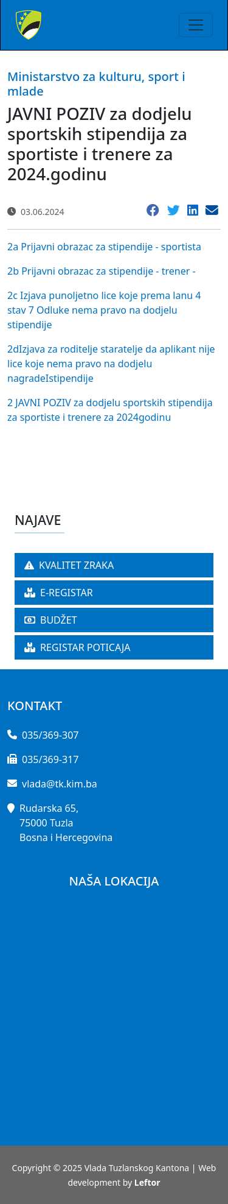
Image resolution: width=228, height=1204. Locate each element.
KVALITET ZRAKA (69, 565)
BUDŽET (50, 620)
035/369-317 (50, 759)
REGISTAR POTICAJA (77, 647)
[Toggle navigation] (196, 25)
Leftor (147, 1182)
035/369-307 (50, 735)
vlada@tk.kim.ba (59, 783)
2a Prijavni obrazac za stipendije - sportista (104, 246)
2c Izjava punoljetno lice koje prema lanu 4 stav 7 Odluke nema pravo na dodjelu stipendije (104, 310)
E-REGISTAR (58, 592)
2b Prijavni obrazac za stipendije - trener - (101, 271)
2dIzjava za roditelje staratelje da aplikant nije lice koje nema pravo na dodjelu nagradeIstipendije (111, 363)
